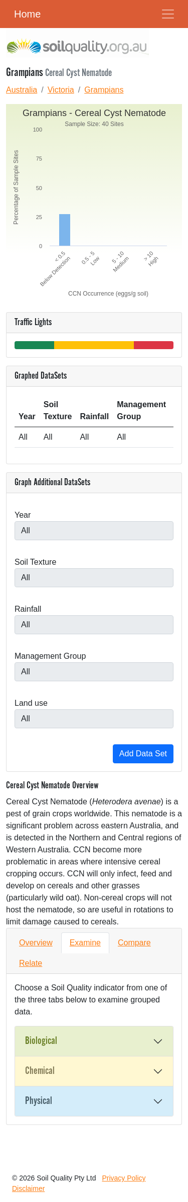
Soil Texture (35, 562)
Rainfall (28, 609)
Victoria (61, 90)
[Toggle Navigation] (168, 14)
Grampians (103, 90)
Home (27, 14)
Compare (134, 942)
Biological (41, 1040)
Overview (36, 942)
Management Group (50, 656)
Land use (31, 703)
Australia (21, 90)
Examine (85, 942)
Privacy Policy (123, 1178)
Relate (30, 963)
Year (23, 515)
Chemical (40, 1070)
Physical (38, 1100)
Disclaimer (28, 1188)
